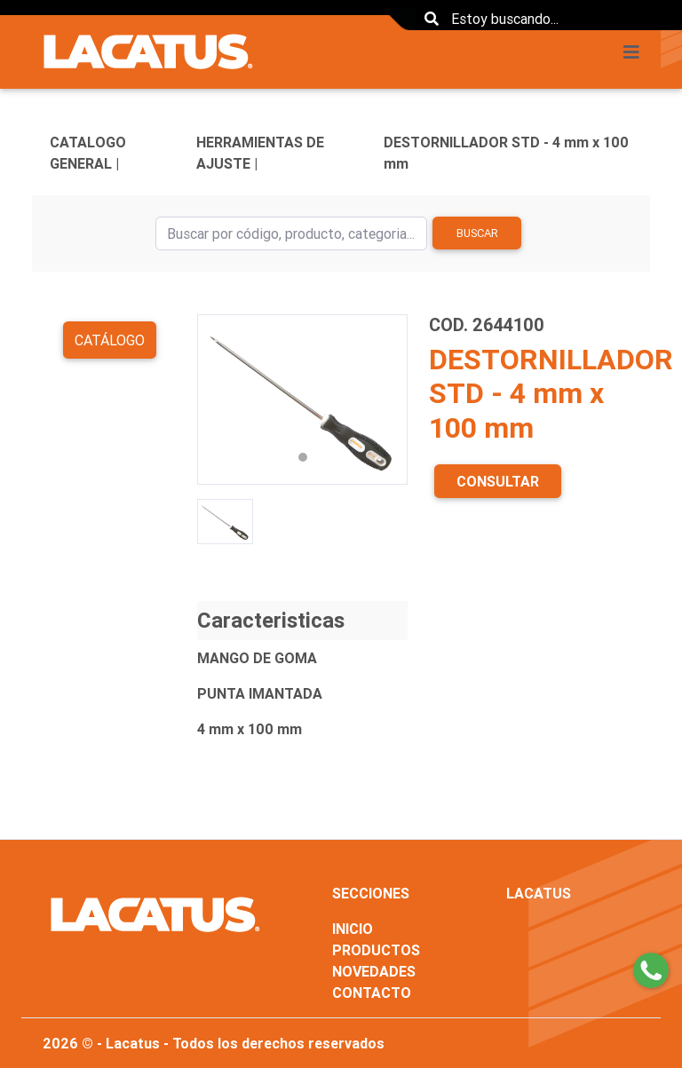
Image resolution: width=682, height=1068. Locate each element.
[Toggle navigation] (637, 52)
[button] (213, 399)
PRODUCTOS (376, 950)
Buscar (477, 233)
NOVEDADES (374, 971)
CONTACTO (371, 992)
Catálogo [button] (110, 340)
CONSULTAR (497, 481)
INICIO (352, 928)
